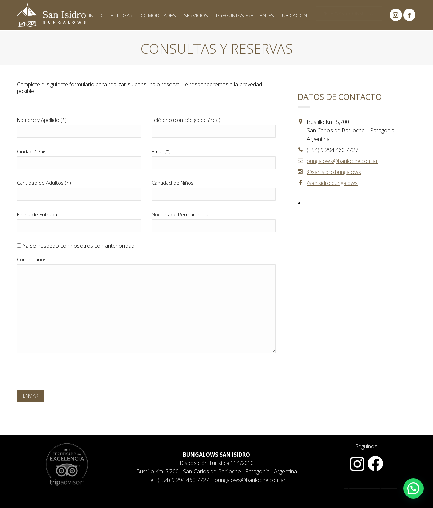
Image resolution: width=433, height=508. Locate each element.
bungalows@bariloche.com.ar (342, 161)
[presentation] (68, 373)
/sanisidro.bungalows (332, 183)
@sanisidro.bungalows (334, 172)
